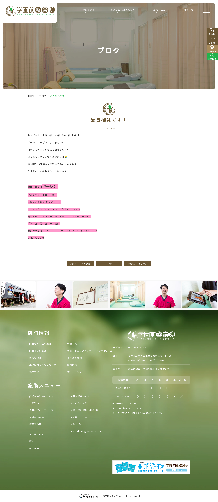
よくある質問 (74, 357)
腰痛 (31, 441)
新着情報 (72, 364)
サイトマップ (74, 371)
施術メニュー (80, 417)
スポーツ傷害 (36, 417)
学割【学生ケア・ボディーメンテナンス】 (90, 350)
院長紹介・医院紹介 (40, 343)
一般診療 (34, 403)
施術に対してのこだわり (42, 364)
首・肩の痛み (36, 434)
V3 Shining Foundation (87, 431)
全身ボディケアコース (41, 410)
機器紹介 (34, 371)
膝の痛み (34, 448)
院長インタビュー (39, 350)
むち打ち (77, 424)
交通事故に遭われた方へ (123, 13)
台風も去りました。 (137, 263)
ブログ (42, 96)
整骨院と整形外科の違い (86, 410)
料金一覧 (188, 13)
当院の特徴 (35, 357)
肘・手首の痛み (81, 396)
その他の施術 (80, 403)
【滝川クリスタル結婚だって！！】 (81, 263)
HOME (31, 96)
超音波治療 (35, 424)
